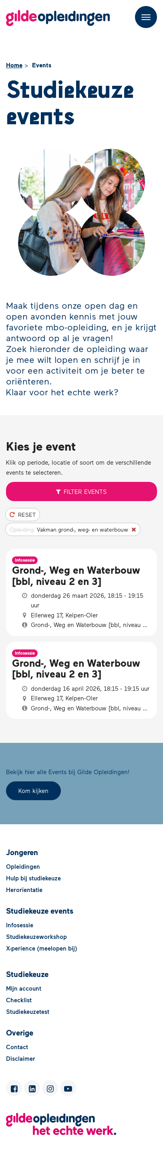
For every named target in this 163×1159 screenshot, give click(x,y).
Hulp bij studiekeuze (33, 878)
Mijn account (23, 988)
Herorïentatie (24, 889)
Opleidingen (23, 866)
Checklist (19, 999)
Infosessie (19, 924)
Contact (17, 1046)
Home (14, 65)
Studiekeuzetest (27, 1011)
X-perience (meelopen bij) (41, 948)
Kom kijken (33, 790)
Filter (81, 491)
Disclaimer (20, 1058)
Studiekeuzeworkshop (36, 936)
